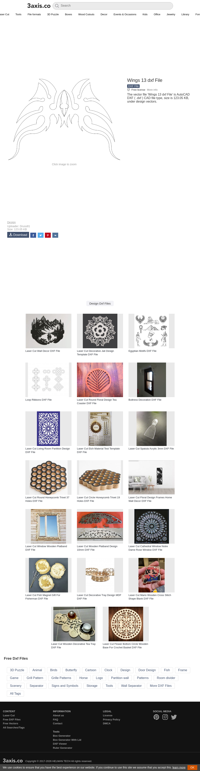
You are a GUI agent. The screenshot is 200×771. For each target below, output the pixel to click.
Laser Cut (9, 715)
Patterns (143, 678)
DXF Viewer (60, 743)
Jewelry (171, 14)
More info (152, 89)
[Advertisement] (100, 49)
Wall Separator (131, 685)
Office (157, 14)
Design (11, 222)
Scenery (15, 685)
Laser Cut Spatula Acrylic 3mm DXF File (151, 448)
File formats (34, 14)
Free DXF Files (12, 719)
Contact (57, 723)
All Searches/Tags (14, 727)
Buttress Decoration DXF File (145, 399)
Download (18, 235)
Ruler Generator (62, 747)
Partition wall (120, 678)
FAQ (55, 719)
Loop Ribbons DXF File (38, 399)
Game (14, 678)
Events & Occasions (125, 14)
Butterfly (71, 670)
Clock (108, 670)
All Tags (15, 693)
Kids (145, 14)
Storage (92, 685)
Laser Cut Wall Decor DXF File (42, 350)
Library (185, 14)
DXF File (133, 86)
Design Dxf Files (100, 303)
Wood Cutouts (86, 14)
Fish (167, 670)
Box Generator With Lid (67, 739)
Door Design (147, 670)
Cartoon (90, 670)
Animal (37, 670)
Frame (182, 670)
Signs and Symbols (65, 685)
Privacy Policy (111, 719)
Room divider (166, 678)
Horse (83, 678)
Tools (18, 14)
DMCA (107, 723)
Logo (99, 678)
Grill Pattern (35, 678)
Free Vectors (10, 723)
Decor (104, 14)
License (107, 715)
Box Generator (62, 735)
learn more (179, 767)
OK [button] (192, 767)
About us (58, 715)
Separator (36, 685)
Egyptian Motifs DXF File (142, 350)
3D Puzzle (53, 14)
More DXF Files (161, 685)
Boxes (68, 14)
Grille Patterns (61, 678)
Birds (53, 670)
